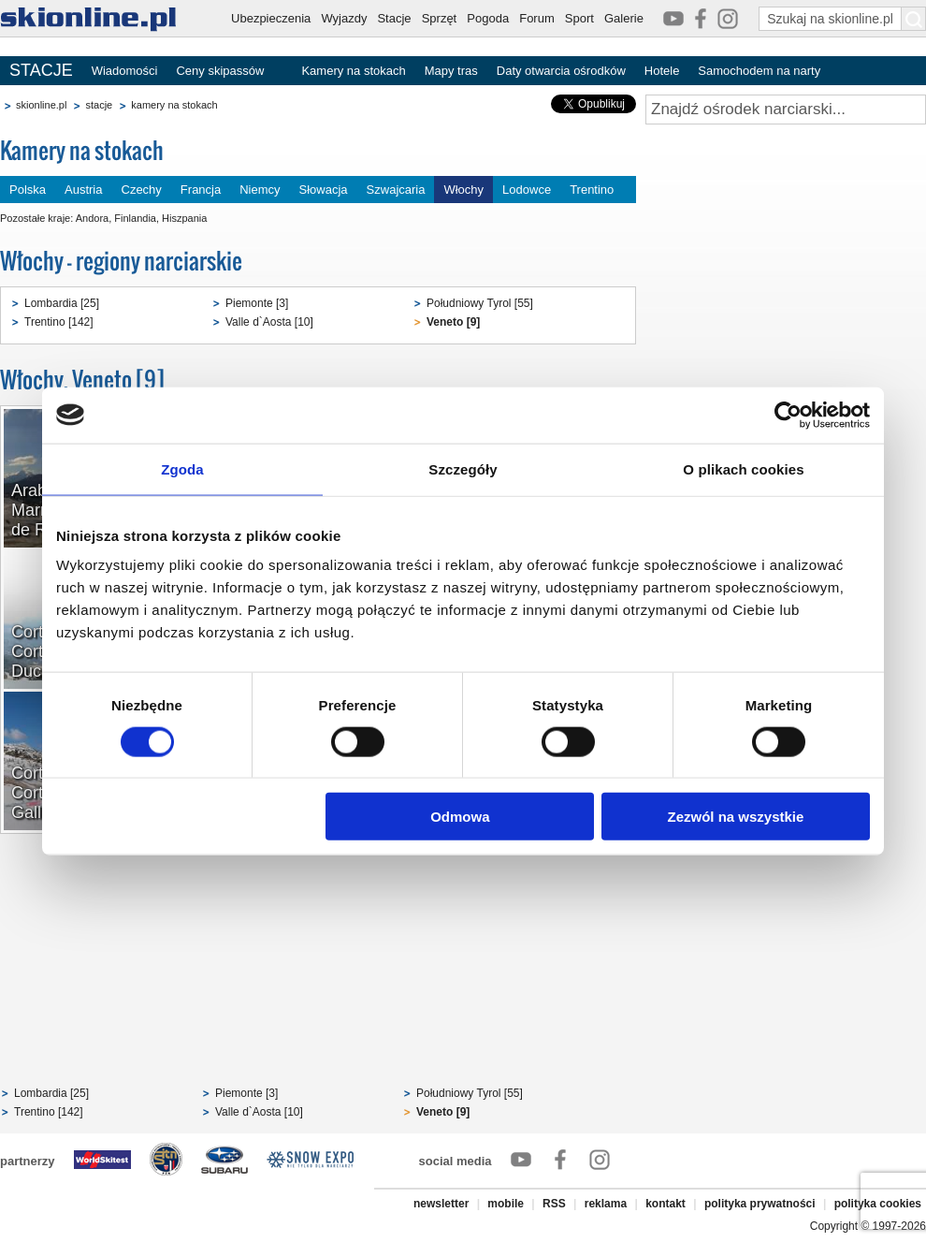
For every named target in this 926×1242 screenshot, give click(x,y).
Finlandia (135, 218)
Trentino (592, 190)
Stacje (394, 18)
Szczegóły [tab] (462, 468)
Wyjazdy (344, 18)
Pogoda (488, 18)
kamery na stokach (174, 104)
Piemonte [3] (256, 303)
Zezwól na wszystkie (736, 817)
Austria (83, 190)
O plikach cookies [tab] (743, 468)
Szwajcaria (396, 190)
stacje (98, 104)
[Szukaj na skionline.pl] (914, 19)
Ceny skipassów (220, 71)
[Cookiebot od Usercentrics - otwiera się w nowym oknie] (788, 415)
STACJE (41, 70)
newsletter (441, 1203)
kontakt (665, 1203)
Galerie (624, 18)
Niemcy (259, 190)
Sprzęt (439, 18)
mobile (505, 1203)
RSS (554, 1203)
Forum (537, 18)
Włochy (463, 190)
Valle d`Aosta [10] (269, 322)
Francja (201, 190)
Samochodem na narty (759, 71)
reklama (606, 1203)
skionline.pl (41, 104)
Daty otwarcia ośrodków (561, 71)
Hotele (662, 71)
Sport (579, 18)
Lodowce (526, 190)
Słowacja (323, 190)
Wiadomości (125, 71)
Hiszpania (184, 218)
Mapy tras (451, 71)
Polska (27, 190)
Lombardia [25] (61, 303)
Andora (92, 218)
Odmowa (459, 817)
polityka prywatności (760, 1203)
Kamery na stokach (353, 71)
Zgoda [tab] (182, 468)
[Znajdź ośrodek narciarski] (785, 109)
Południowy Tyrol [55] (480, 303)
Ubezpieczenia (271, 18)
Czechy (142, 190)
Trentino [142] (59, 322)
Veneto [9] (453, 322)
